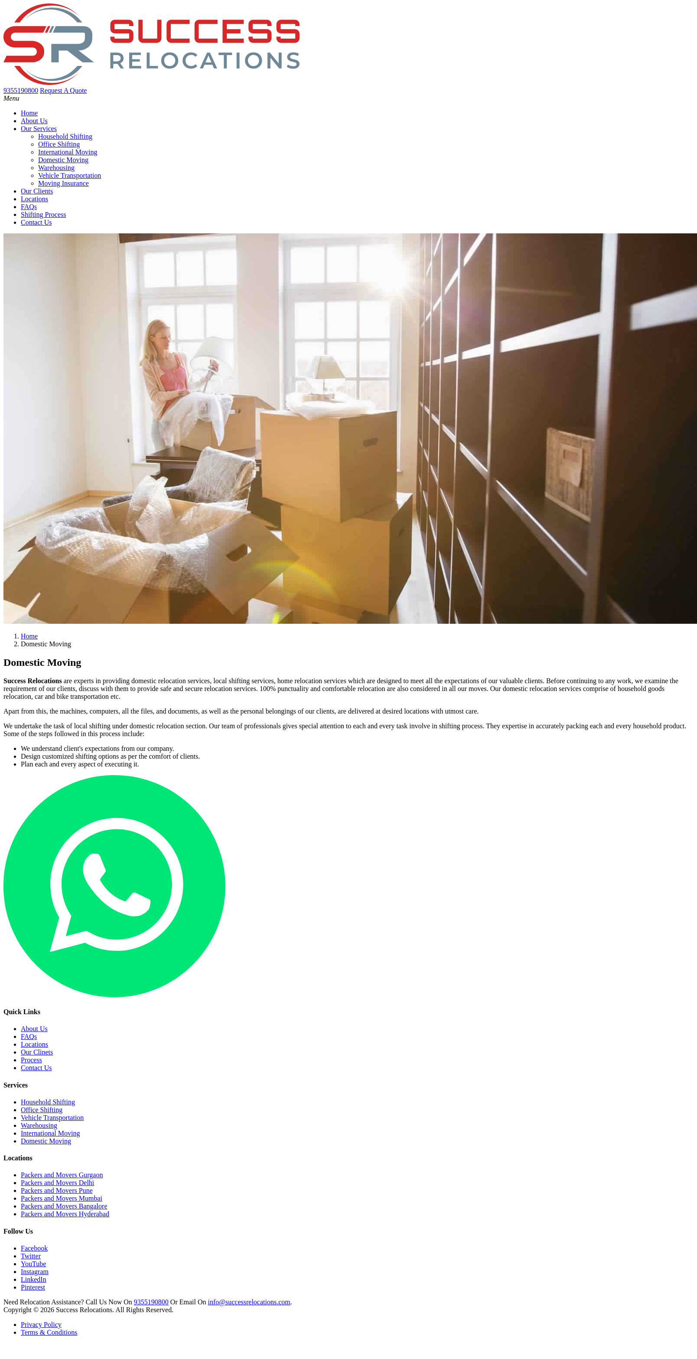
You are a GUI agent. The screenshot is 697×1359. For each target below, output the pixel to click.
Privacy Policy (41, 1324)
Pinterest (33, 1287)
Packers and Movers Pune (57, 1190)
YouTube (33, 1263)
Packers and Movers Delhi (57, 1182)
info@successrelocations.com (249, 1302)
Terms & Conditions (49, 1332)
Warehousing (56, 167)
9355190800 (151, 1302)
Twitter (31, 1256)
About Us (34, 120)
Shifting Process (43, 214)
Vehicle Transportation (69, 175)
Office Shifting (59, 144)
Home (29, 113)
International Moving (67, 152)
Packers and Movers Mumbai (61, 1198)
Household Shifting (65, 136)
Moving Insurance (63, 183)
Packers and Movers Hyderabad (65, 1214)
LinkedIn (33, 1279)
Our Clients (37, 191)
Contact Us (36, 222)
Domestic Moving (63, 160)
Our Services (39, 128)
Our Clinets (37, 1052)
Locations (34, 199)
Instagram (35, 1271)
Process (31, 1060)
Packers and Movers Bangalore (64, 1206)
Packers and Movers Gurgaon (62, 1175)
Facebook (34, 1248)
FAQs (29, 206)
